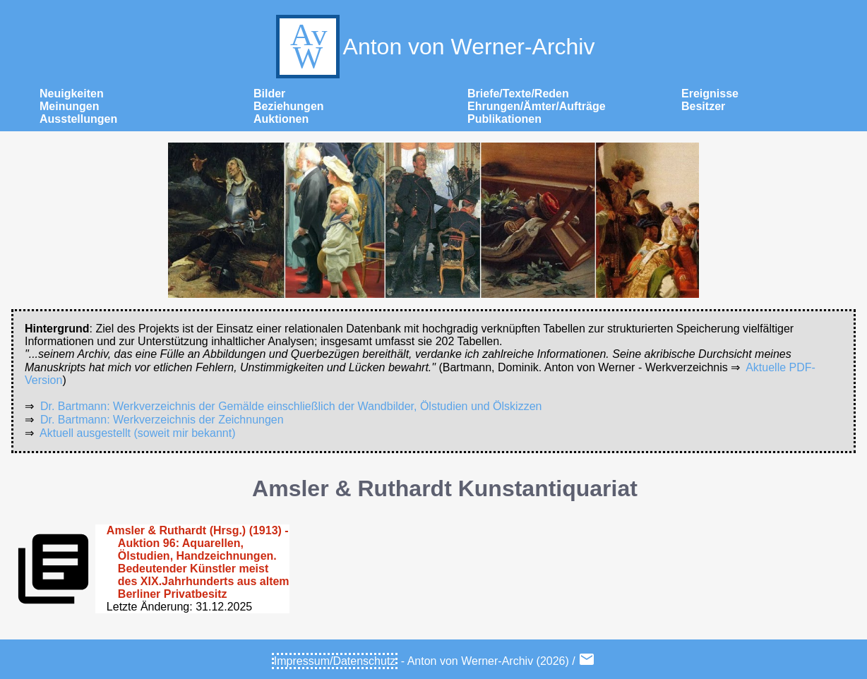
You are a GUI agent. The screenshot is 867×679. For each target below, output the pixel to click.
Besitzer (703, 106)
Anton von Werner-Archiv (434, 46)
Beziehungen (288, 106)
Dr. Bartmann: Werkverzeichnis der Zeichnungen (162, 420)
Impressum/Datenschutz (335, 661)
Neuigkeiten (72, 94)
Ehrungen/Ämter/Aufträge (536, 106)
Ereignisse (710, 94)
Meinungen (69, 106)
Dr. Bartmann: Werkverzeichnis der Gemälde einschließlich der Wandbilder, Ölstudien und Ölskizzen (291, 406)
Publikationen (504, 119)
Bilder (269, 94)
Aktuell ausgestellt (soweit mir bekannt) (137, 433)
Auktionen (281, 119)
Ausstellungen (78, 119)
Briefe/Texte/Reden (518, 94)
